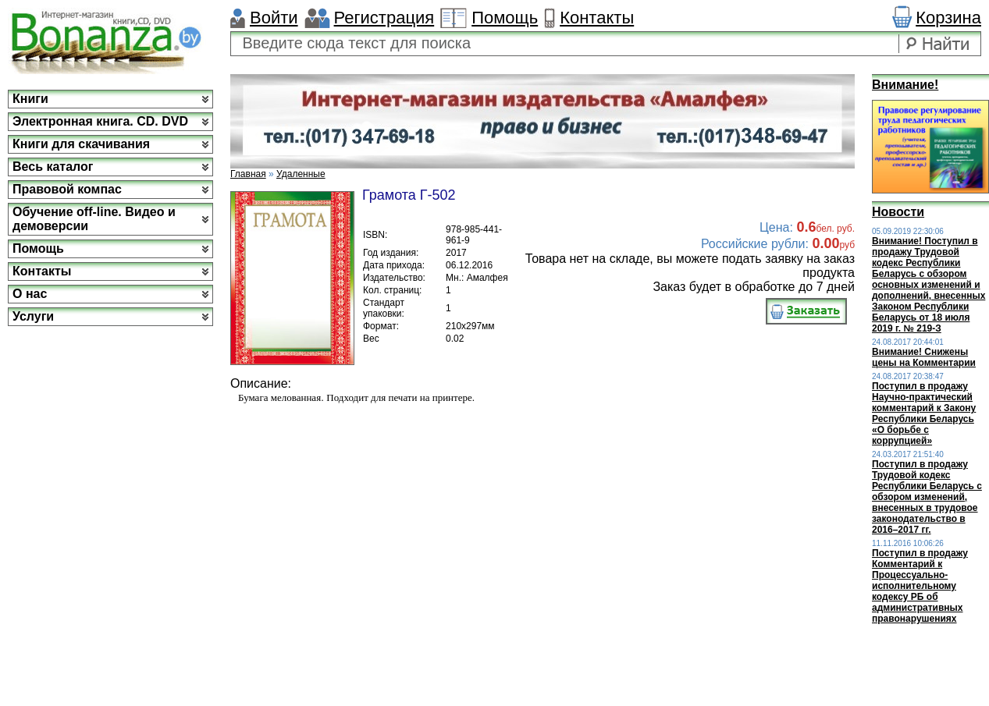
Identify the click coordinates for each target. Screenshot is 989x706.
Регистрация (384, 17)
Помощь (504, 17)
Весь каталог (52, 166)
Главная (248, 174)
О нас (29, 293)
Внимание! (905, 84)
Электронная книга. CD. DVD (100, 121)
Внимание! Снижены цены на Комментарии (924, 357)
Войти (274, 17)
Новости (898, 211)
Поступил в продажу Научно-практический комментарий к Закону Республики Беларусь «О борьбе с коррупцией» (924, 413)
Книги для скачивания (81, 144)
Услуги (33, 316)
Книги (30, 98)
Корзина (948, 17)
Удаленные (301, 174)
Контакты (597, 17)
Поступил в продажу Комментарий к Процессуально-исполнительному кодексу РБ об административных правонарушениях (920, 586)
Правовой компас (67, 189)
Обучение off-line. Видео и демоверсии (94, 218)
